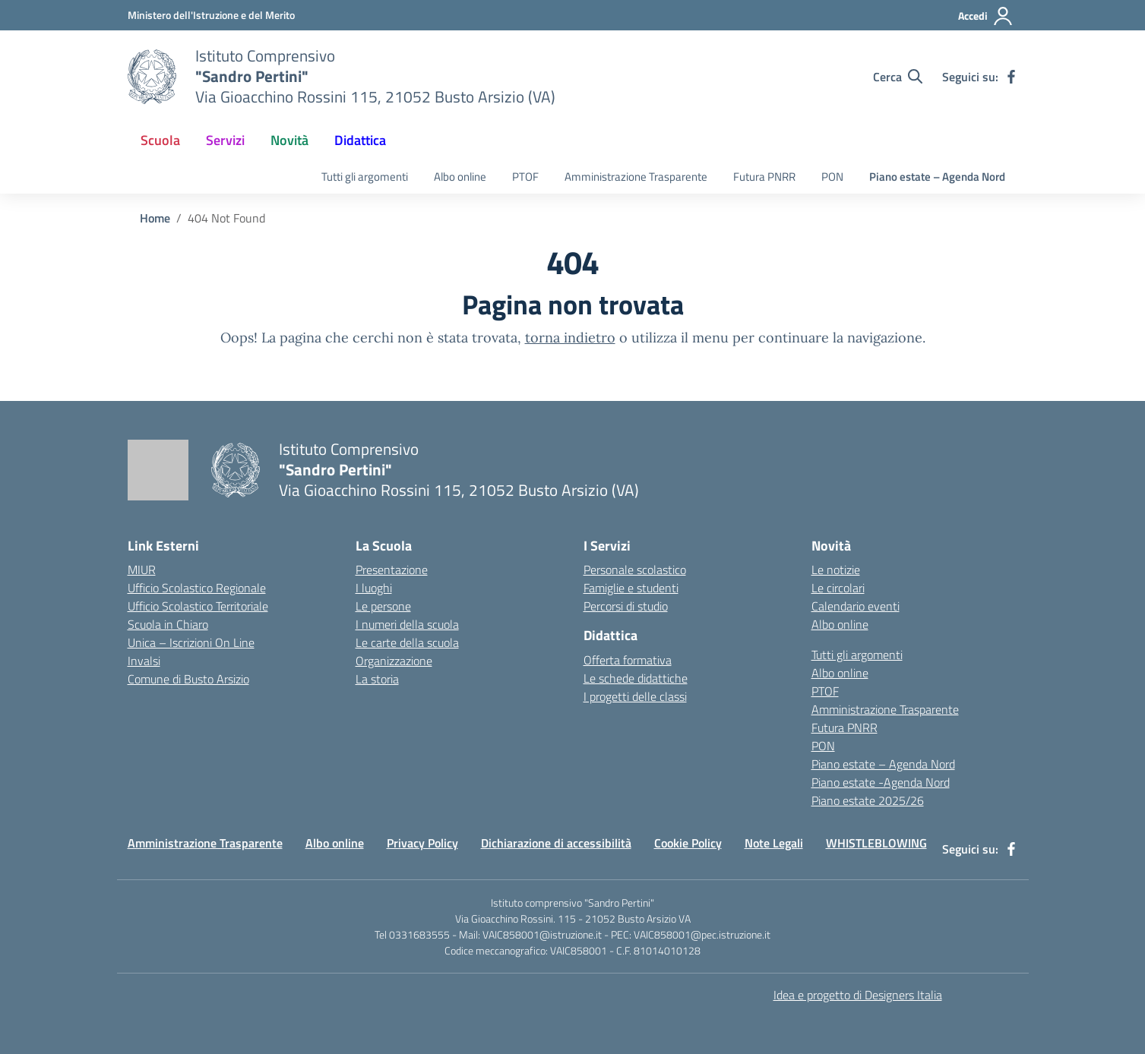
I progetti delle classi (635, 696)
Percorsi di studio (626, 606)
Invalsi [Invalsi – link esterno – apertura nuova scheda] (144, 661)
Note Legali (774, 843)
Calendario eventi (855, 606)
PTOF (525, 176)
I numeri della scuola (407, 624)
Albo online (460, 176)
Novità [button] (289, 140)
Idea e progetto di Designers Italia (857, 995)
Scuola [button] (160, 140)
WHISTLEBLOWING (876, 843)
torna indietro (570, 337)
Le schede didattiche (636, 678)
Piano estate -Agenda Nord (880, 782)
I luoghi (374, 588)
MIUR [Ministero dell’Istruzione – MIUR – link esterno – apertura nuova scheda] (142, 569)
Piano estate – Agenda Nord (937, 176)
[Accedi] (986, 16)
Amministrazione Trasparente (636, 176)
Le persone (383, 606)
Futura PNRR (764, 176)
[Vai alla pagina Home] (155, 218)
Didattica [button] (360, 140)
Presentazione (392, 569)
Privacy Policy (422, 843)
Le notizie (835, 569)
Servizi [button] (225, 140)
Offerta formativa (628, 660)
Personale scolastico (635, 569)
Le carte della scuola (407, 642)
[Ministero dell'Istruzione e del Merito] (211, 15)
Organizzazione (394, 661)
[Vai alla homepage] (152, 76)
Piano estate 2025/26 (867, 800)
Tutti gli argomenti (364, 176)
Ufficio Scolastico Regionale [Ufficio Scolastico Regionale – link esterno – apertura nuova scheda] (197, 588)
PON (832, 176)
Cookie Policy (688, 843)
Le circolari (838, 588)
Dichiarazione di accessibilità (556, 843)
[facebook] (1011, 77)
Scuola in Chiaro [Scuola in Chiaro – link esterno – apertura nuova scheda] (168, 624)
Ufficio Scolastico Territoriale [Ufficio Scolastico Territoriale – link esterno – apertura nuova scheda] (198, 606)
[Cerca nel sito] (897, 77)
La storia (377, 679)
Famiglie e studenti (631, 588)
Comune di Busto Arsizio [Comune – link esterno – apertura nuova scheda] (188, 679)
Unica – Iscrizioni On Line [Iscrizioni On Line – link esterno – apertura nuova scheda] (191, 642)
